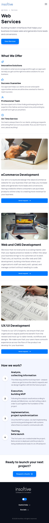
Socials (23, 510)
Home (4, 10)
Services (14, 10)
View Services (10, 41)
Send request (24, 201)
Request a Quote (24, 474)
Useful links (23, 505)
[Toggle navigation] (45, 4)
